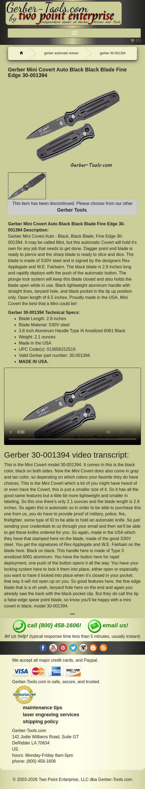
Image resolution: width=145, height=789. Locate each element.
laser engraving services (51, 714)
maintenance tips (42, 707)
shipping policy (40, 721)
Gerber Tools (72, 210)
